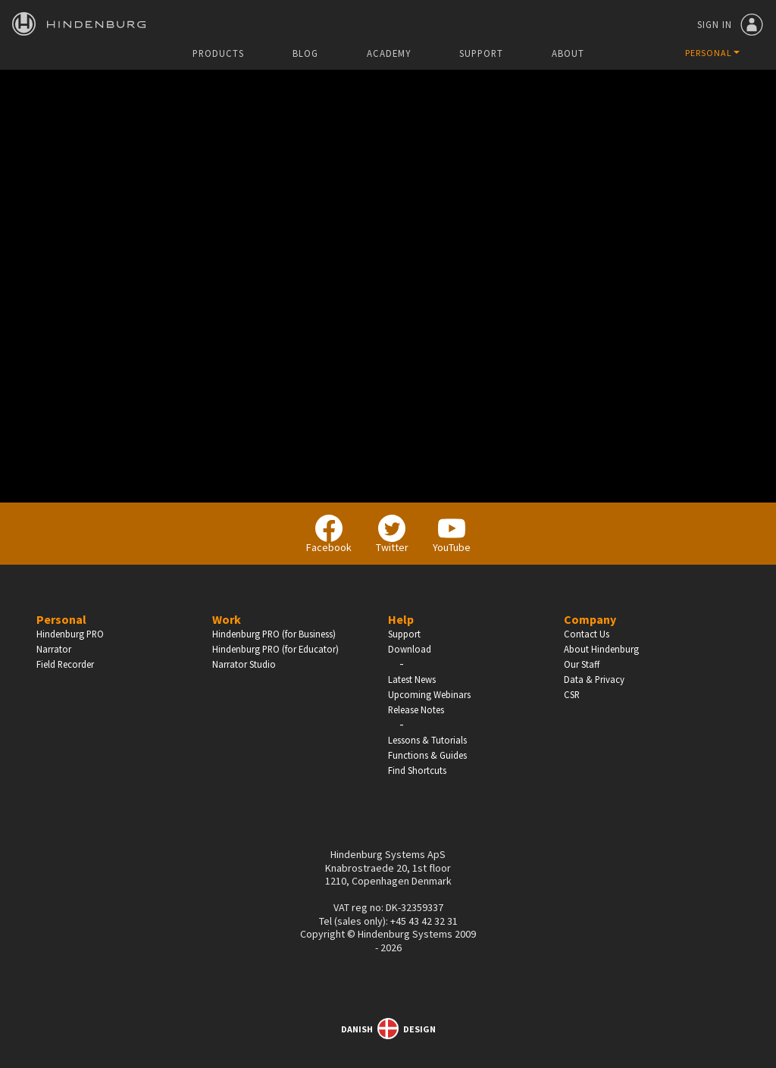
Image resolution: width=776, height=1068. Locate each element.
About (568, 53)
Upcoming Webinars (429, 694)
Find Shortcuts (417, 770)
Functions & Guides (427, 755)
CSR (572, 694)
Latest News (412, 679)
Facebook (329, 534)
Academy (389, 53)
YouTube (452, 534)
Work (226, 619)
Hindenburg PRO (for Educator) (275, 649)
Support (481, 53)
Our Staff (581, 664)
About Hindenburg (601, 649)
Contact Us (586, 634)
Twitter (392, 534)
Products (218, 53)
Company (590, 619)
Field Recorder (65, 664)
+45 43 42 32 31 (424, 921)
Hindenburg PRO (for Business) (274, 634)
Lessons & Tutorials (427, 740)
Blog (305, 53)
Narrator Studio (244, 664)
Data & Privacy (594, 679)
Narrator (53, 649)
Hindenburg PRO (70, 634)
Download (409, 649)
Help (401, 619)
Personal (61, 619)
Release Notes (416, 709)
